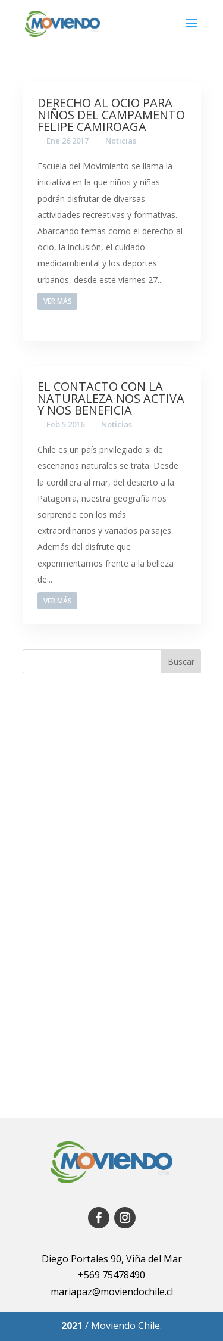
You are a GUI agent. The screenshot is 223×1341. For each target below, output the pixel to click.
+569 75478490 (111, 1274)
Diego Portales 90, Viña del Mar (112, 1258)
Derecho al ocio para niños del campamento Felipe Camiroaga (111, 115)
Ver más (57, 301)
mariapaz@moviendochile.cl (112, 1291)
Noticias (120, 140)
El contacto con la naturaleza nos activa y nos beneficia (110, 398)
